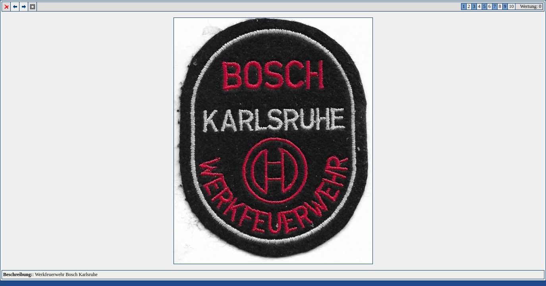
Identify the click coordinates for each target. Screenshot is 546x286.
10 (511, 6)
